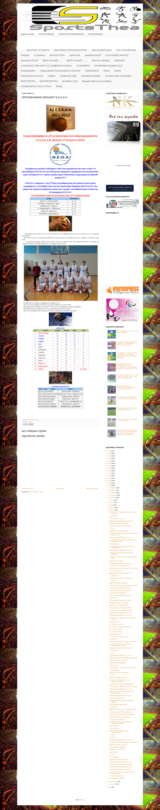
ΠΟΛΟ (106, 71)
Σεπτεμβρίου (113, 495)
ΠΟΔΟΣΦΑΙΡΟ (28, 71)
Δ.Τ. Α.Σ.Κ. (112, 528)
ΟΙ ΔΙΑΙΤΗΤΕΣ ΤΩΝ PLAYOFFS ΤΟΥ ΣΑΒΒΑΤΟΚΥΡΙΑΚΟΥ (119, 680)
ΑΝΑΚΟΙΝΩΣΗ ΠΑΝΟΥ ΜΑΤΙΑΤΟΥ (119, 531)
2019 (109, 468)
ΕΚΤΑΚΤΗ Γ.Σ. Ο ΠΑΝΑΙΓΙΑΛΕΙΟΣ (119, 605)
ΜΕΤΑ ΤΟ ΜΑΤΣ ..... (52, 60)
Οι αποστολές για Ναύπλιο (116, 719)
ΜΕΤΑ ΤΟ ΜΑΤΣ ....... (77, 60)
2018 (109, 470)
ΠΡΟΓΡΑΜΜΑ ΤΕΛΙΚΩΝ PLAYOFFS (119, 717)
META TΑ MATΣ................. (116, 726)
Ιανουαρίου (112, 784)
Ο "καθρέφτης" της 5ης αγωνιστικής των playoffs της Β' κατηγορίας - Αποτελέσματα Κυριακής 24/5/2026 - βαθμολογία (127, 355)
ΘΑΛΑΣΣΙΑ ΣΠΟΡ (29, 60)
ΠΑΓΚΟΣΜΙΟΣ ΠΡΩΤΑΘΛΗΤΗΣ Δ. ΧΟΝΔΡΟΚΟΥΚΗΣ (119, 731)
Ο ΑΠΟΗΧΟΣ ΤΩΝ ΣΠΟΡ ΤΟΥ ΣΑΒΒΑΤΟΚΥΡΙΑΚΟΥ (46, 66)
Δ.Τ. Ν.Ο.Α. (112, 653)
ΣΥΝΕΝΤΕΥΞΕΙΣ (68, 76)
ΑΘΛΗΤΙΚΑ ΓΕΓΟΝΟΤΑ (37, 50)
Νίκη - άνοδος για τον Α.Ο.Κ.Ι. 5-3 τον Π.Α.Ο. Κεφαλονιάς (127, 331)
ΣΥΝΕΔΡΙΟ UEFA (114, 621)
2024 (109, 456)
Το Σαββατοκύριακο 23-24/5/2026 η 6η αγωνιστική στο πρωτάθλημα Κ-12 (127, 397)
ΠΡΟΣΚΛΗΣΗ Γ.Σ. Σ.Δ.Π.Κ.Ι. (117, 518)
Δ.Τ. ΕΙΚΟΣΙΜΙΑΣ (114, 544)
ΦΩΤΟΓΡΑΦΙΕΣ (46, 34)
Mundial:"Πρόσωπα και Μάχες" (97, 81)
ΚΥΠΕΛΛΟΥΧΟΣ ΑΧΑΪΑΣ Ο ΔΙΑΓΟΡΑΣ (120, 590)
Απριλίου (112, 507)
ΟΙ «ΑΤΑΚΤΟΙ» (113, 639)
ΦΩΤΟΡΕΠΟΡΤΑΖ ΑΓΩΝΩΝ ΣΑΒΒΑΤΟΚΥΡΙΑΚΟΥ (123, 585)
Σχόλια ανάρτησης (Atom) (36, 491)
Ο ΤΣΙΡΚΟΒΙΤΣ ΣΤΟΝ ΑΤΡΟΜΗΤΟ (119, 565)
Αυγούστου (112, 497)
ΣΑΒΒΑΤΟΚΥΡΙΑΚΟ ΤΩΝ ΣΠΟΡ (118, 583)
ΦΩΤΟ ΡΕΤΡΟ (28, 81)
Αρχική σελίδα (27, 34)
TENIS (59, 86)
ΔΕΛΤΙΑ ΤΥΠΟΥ (57, 55)
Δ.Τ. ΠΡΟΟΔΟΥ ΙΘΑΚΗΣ (116, 624)
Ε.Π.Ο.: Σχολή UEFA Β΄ (115, 570)
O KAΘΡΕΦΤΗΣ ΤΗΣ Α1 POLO (36, 86)
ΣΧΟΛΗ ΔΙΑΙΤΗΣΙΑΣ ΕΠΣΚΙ (117, 698)
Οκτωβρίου (112, 492)
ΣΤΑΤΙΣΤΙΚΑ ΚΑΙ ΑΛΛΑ (32, 76)
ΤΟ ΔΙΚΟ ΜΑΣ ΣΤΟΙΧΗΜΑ (118, 76)
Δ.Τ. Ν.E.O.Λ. (113, 580)
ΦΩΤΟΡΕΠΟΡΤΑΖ (49, 81)
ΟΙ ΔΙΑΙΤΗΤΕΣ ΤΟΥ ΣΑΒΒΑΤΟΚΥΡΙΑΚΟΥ (121, 526)
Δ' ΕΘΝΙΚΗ (39, 55)
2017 (109, 473)
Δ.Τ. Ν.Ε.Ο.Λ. (113, 737)
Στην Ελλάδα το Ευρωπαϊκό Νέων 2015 (120, 626)
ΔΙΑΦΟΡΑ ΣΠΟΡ (93, 55)
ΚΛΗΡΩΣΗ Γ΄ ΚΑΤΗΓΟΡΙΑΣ (117, 749)
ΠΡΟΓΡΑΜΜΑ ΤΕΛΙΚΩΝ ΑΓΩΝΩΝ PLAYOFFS (122, 641)
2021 (109, 463)
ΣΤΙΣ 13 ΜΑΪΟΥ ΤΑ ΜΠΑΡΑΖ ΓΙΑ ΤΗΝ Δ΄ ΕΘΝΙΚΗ (123, 686)
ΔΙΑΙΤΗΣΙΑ (75, 55)
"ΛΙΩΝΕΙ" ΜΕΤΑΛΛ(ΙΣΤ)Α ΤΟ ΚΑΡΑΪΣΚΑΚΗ (121, 684)
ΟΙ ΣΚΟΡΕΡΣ (83, 66)
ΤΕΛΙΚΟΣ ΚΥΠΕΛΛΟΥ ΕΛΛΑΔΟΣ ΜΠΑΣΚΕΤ (122, 714)
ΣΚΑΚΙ (117, 71)
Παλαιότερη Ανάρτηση (92, 488)
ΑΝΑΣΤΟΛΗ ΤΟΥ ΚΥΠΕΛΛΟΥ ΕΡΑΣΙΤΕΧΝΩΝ (122, 709)
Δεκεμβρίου (112, 487)
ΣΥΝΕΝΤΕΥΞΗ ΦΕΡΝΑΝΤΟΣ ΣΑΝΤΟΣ (120, 595)
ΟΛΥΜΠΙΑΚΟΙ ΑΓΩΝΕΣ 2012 (108, 66)
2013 (109, 483)
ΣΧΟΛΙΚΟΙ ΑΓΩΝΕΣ (91, 76)
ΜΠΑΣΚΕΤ (120, 60)
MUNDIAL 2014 (70, 81)
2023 (109, 458)
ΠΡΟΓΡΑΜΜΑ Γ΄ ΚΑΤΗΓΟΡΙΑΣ (118, 704)
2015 (109, 478)
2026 (109, 451)
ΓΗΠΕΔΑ (25, 55)
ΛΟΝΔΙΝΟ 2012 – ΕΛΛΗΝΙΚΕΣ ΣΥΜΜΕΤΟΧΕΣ (122, 667)
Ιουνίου (111, 502)
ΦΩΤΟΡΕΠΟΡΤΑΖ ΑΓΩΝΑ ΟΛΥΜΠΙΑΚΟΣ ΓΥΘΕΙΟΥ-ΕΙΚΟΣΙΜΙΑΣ (121, 722)
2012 (109, 485)
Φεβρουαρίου (113, 781)
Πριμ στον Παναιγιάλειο (115, 631)
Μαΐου (111, 505)
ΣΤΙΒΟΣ (51, 76)
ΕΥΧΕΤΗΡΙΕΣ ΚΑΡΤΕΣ (117, 55)
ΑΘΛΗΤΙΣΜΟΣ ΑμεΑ (102, 50)
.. (21, 50)
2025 (109, 453)
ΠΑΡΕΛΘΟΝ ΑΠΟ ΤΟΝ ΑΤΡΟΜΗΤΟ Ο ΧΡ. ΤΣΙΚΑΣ (123, 568)
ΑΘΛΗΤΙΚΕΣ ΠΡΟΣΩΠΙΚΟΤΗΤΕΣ (70, 50)
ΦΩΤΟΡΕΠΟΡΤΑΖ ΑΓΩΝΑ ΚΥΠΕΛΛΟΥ (120, 769)
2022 (109, 461)
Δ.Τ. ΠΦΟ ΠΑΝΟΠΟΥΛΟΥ (116, 776)
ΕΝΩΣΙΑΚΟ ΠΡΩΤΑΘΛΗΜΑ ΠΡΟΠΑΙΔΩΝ (121, 521)
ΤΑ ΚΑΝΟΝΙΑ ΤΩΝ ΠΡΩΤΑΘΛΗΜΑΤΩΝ (120, 712)
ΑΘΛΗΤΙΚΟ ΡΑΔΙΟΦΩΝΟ (71, 34)
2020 (109, 466)
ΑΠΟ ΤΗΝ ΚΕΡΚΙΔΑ (126, 50)
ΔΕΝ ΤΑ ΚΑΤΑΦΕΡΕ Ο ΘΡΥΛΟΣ (118, 677)
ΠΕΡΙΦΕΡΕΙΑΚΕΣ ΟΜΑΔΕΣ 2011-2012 (120, 563)
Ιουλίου (111, 500)
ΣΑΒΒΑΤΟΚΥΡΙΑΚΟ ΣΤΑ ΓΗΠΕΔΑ (119, 523)
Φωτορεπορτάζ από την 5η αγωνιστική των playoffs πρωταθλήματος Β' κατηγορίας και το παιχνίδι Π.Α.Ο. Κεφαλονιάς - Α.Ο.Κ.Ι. (127, 366)
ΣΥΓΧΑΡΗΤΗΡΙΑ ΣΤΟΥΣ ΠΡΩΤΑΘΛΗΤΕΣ (121, 578)
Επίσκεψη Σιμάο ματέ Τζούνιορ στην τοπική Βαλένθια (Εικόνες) (127, 408)
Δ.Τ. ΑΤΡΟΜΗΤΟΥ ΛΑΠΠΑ (116, 778)
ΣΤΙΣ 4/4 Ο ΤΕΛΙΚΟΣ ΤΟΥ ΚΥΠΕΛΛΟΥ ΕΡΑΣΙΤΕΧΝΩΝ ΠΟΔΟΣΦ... (120, 644)
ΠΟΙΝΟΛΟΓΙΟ (92, 71)
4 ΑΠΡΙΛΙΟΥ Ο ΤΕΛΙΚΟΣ (116, 561)
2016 (109, 475)
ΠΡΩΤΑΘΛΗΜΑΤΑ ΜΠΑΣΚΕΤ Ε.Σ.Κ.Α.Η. (120, 537)
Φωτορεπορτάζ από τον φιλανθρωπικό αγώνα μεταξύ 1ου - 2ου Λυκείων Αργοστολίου (126, 387)
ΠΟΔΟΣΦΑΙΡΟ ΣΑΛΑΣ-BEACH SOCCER (60, 71)
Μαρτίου (112, 510)
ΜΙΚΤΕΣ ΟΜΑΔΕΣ (101, 60)
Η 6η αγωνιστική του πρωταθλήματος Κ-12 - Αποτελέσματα (127, 419)
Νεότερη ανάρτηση (27, 488)
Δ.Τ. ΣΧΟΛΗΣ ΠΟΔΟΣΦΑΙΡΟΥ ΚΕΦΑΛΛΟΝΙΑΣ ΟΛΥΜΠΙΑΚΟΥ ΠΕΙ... (122, 540)
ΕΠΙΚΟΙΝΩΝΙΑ (95, 34)
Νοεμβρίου (112, 490)
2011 (109, 787)
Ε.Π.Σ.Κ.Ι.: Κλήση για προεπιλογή (118, 636)
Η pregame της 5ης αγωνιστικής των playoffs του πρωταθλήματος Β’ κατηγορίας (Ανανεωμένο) (127, 343)
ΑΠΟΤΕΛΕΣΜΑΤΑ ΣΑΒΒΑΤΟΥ (117, 593)
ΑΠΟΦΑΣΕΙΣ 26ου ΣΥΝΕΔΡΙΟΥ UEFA (120, 608)
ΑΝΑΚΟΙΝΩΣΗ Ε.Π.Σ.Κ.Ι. (116, 634)
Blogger (82, 799)
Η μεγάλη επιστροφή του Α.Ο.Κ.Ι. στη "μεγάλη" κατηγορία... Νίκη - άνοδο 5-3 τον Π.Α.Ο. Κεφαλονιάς (127, 376)
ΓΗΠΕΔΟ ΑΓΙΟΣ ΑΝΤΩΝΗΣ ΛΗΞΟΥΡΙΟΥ (120, 648)
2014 (109, 480)
